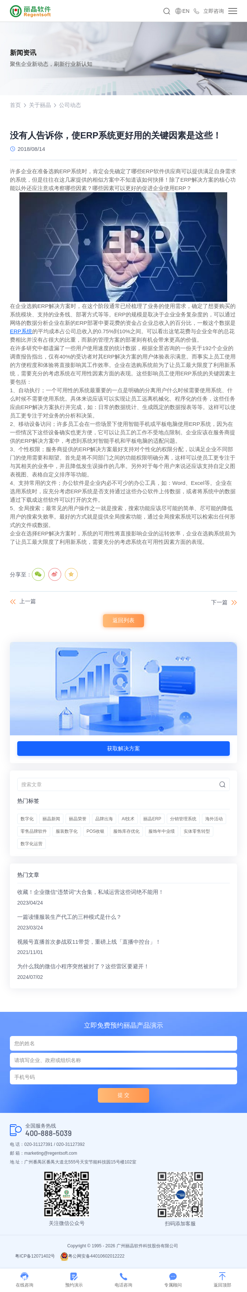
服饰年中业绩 (161, 831)
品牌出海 (104, 819)
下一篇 (219, 602)
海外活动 (214, 819)
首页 (15, 105)
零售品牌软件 (34, 831)
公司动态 (70, 105)
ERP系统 (21, 331)
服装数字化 (67, 831)
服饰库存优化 (126, 831)
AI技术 (128, 819)
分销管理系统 (183, 819)
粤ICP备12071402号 (35, 1256)
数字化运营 (32, 844)
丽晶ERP (152, 819)
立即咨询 (213, 11)
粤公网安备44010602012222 (92, 1256)
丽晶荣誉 (77, 819)
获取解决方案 (123, 748)
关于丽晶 (40, 105)
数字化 (27, 819)
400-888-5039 (48, 1133)
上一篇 (27, 601)
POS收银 (95, 831)
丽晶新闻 (51, 819)
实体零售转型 (197, 831)
